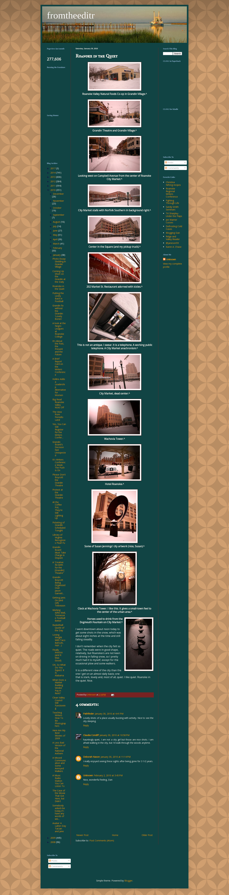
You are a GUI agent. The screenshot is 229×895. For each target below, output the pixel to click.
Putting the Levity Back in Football (58, 297)
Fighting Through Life (172, 202)
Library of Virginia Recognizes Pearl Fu (59, 538)
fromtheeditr (71, 15)
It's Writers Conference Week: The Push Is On (59, 465)
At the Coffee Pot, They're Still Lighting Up (57, 510)
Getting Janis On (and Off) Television (58, 601)
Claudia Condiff (91, 735)
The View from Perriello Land (57, 415)
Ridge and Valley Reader (173, 238)
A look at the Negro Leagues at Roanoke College (59, 330)
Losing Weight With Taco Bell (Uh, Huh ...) (58, 640)
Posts (169, 162)
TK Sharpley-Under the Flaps (174, 215)
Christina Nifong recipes (173, 183)
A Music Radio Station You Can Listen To (58, 781)
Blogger (128, 880)
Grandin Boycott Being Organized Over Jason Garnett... (58, 585)
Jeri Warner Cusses (171, 221)
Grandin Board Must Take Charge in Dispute (59, 552)
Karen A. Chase (173, 246)
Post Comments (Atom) (101, 840)
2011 (53, 185)
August (57, 221)
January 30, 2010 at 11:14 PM (116, 756)
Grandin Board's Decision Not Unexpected (59, 448)
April (55, 239)
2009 (53, 837)
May (55, 234)
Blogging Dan (173, 232)
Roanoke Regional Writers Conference (172, 192)
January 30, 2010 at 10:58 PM (114, 735)
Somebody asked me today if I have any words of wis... (58, 812)
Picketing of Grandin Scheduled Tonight (58, 526)
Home (115, 835)
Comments (172, 168)
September (58, 214)
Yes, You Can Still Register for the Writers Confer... (59, 431)
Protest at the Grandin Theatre (57, 493)
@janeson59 (172, 242)
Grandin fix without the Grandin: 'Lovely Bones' (57, 312)
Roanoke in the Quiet (58, 287)
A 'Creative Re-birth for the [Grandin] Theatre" (58, 567)
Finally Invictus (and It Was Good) (57, 655)
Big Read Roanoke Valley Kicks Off (58, 403)
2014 (53, 172)
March (56, 243)
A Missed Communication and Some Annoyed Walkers (59, 764)
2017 (53, 168)
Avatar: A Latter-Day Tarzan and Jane (59, 827)
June (55, 230)
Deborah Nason (91, 756)
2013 (53, 176)
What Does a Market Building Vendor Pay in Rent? (59, 686)
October (57, 207)
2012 (53, 181)
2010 (53, 189)
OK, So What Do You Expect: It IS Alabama (59, 670)
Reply (86, 725)
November (58, 200)
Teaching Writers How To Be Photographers (59, 719)
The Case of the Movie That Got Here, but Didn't (58, 796)
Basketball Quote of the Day (58, 627)
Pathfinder (88, 713)
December (58, 193)
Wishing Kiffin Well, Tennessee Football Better (59, 615)
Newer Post (82, 835)
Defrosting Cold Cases (174, 227)
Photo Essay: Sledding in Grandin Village (59, 262)
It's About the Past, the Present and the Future (58, 348)
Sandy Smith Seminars (172, 208)
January (57, 254)
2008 (53, 842)
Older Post (147, 835)
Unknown (88, 775)
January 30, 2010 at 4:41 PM (109, 713)
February (57, 247)
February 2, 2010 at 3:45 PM (108, 775)
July (55, 226)
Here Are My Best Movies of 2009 (58, 734)
